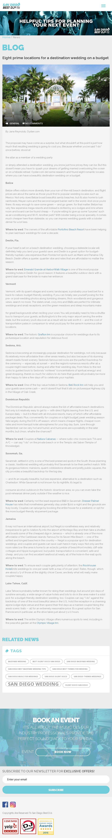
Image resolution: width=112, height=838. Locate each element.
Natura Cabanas (46, 439)
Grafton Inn (44, 334)
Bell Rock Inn (76, 385)
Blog (13, 47)
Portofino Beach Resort (71, 229)
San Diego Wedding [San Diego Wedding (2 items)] (33, 684)
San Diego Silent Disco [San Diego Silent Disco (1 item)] (56, 676)
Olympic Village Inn (47, 623)
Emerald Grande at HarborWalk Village (46, 269)
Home (6, 37)
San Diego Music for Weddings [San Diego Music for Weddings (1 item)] (23, 676)
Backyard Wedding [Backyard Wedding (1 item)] (17, 661)
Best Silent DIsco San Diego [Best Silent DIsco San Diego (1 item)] (46, 661)
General (14, 123)
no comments (34, 123)
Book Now (62, 752)
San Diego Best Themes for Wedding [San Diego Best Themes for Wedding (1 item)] (70, 669)
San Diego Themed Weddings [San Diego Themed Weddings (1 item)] (87, 676)
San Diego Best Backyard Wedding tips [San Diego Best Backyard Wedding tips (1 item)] (27, 669)
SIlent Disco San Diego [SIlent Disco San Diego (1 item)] (76, 685)
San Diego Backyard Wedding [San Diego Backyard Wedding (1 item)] (81, 661)
